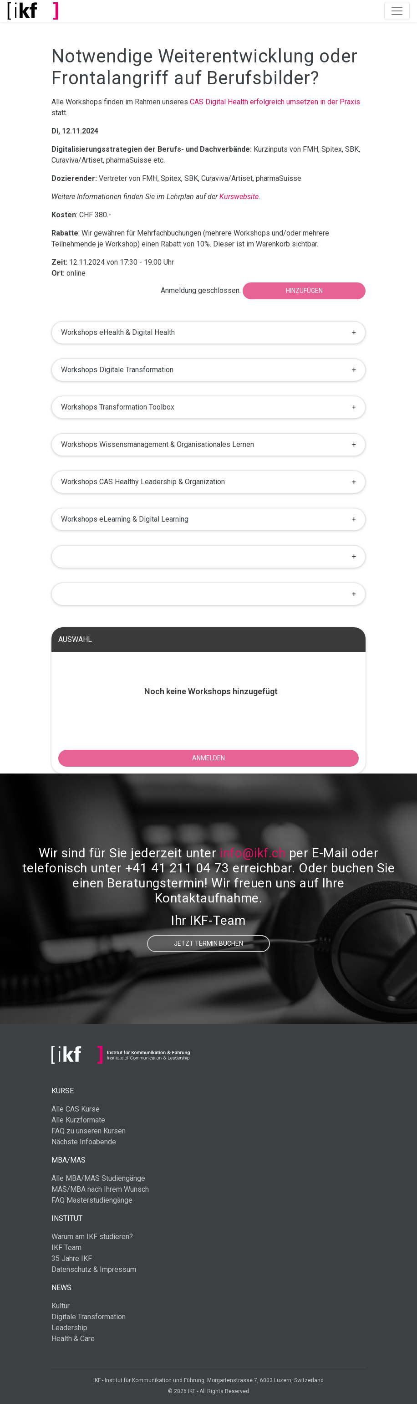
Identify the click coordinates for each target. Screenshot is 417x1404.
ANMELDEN (208, 758)
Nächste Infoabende (83, 1142)
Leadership (69, 1327)
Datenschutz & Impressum (93, 1269)
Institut (66, 1218)
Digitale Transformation (88, 1316)
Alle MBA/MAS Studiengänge (98, 1178)
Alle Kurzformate (78, 1120)
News (61, 1287)
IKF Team (66, 1247)
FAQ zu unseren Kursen (88, 1131)
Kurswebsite (239, 196)
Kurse (62, 1090)
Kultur (60, 1306)
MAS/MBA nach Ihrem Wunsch (100, 1189)
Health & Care (73, 1338)
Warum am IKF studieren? (92, 1236)
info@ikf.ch (252, 853)
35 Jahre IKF (71, 1258)
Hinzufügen (304, 290)
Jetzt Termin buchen (208, 943)
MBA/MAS (68, 1160)
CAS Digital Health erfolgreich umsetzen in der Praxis (275, 101)
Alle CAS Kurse (75, 1109)
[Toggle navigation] (397, 11)
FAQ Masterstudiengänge (91, 1200)
